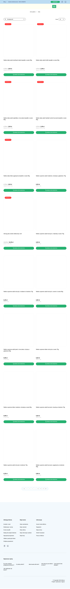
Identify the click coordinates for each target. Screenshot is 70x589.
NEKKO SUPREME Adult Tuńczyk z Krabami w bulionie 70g (18, 291)
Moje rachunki (23, 527)
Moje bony (22, 536)
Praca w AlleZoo (40, 536)
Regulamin (38, 527)
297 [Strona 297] (41, 489)
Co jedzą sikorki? (20, 564)
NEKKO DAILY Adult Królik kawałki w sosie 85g (47, 60)
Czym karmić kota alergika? (58, 565)
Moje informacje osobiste (26, 533)
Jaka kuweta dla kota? (34, 564)
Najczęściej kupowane (9, 536)
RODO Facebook (40, 533)
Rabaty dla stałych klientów (10, 533)
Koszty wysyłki (7, 530)
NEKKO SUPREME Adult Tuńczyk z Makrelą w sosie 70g (50, 233)
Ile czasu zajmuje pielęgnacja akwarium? (9, 565)
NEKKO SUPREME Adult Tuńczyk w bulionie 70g (15, 465)
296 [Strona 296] (38, 489)
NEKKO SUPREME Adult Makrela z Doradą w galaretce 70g (51, 176)
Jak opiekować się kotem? (8, 570)
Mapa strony (39, 530)
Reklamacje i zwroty (8, 527)
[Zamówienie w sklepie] (15, 19)
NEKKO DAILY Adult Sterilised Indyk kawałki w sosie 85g (18, 60)
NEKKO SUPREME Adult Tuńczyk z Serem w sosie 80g (49, 291)
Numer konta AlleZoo (41, 524)
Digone (63, 582)
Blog (5, 1)
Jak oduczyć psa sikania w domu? (47, 565)
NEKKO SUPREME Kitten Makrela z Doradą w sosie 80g (18, 407)
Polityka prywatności (8, 541)
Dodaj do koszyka (18, 74)
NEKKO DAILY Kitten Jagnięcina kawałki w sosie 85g (17, 176)
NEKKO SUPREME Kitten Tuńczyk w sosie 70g (47, 349)
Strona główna (32, 11)
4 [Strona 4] (32, 489)
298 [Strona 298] (43, 489)
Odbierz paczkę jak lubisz (9, 539)
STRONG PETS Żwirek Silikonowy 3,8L (13, 233)
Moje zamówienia (24, 524)
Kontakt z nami (7, 524)
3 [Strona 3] (29, 489)
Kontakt (55, 1)
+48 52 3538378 (16, 1)
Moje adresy (23, 530)
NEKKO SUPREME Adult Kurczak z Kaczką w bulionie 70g (50, 407)
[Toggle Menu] (54, 6)
